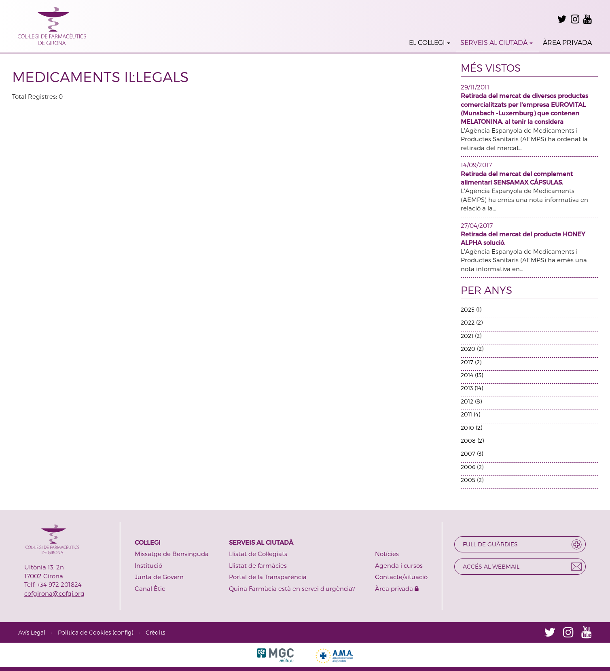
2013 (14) (472, 387)
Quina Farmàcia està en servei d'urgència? (292, 588)
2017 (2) (471, 362)
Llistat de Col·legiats (258, 553)
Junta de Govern (159, 576)
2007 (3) (472, 453)
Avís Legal (31, 632)
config (122, 632)
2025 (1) (471, 309)
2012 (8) (471, 401)
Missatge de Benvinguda (172, 553)
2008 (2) (472, 440)
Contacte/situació (401, 576)
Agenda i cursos (399, 565)
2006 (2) (472, 466)
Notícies (387, 553)
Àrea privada (397, 588)
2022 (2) (472, 322)
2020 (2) (472, 348)
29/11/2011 (475, 87)
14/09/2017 (476, 164)
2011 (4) (470, 414)
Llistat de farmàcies (258, 565)
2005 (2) (472, 479)
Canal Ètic (150, 588)
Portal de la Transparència (268, 576)
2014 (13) (472, 375)
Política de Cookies (84, 632)
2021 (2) (471, 335)
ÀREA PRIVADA (567, 42)
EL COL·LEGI (429, 42)
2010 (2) (471, 427)
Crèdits (155, 632)
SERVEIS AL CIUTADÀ (496, 42)
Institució (148, 565)
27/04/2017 (477, 225)
